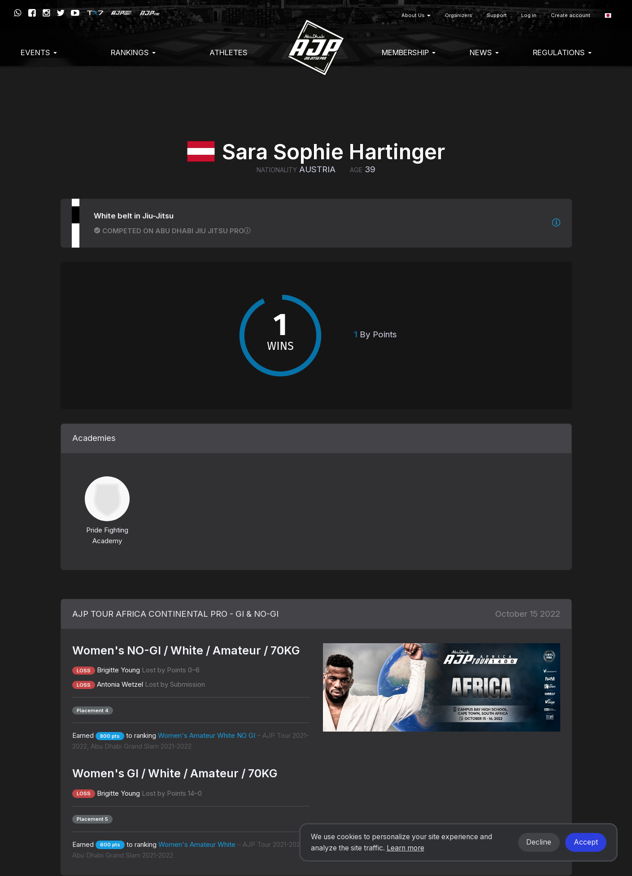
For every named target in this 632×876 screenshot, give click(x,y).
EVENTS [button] (39, 52)
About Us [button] (416, 15)
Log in (528, 15)
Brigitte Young (118, 670)
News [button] (484, 52)
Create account (570, 15)
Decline (538, 842)
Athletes (228, 52)
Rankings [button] (133, 52)
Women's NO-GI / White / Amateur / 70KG (186, 650)
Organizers (458, 15)
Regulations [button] (562, 52)
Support (497, 15)
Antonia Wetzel (120, 684)
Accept (586, 842)
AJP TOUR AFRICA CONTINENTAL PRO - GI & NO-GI (175, 614)
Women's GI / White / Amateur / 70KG (175, 773)
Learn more (405, 848)
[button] (608, 15)
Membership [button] (409, 52)
